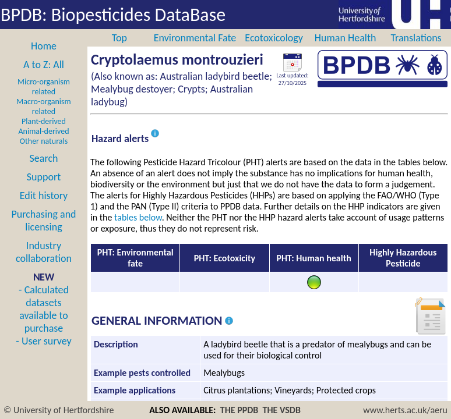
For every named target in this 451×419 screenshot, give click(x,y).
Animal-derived (44, 131)
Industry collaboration (44, 252)
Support (44, 177)
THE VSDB (282, 410)
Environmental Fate (195, 37)
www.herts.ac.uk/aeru (405, 410)
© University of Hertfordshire (58, 410)
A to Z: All (43, 64)
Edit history (44, 195)
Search (44, 158)
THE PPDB (239, 410)
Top (119, 37)
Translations (415, 37)
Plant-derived (44, 121)
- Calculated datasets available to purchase (44, 309)
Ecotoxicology (274, 37)
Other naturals (44, 141)
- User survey (43, 341)
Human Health (345, 37)
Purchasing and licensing (43, 220)
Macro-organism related (43, 106)
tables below (138, 217)
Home (44, 46)
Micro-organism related (43, 87)
